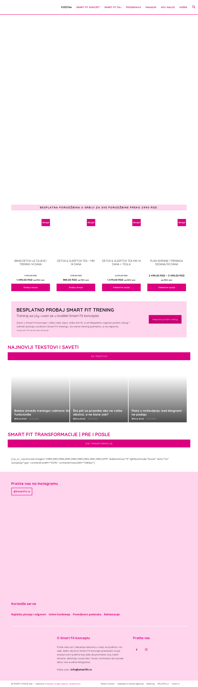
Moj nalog (168, 7)
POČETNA (66, 7)
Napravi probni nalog (165, 319)
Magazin (151, 7)
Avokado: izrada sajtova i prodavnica (62, 683)
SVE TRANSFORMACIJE (99, 443)
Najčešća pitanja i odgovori (28, 614)
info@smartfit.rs (81, 669)
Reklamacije (112, 614)
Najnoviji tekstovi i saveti (43, 347)
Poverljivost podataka (87, 614)
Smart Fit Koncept (88, 7)
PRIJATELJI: (163, 683)
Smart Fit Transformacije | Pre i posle (59, 434)
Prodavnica (133, 7)
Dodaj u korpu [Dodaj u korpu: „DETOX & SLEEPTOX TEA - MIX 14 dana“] (76, 287)
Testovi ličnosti (108, 683)
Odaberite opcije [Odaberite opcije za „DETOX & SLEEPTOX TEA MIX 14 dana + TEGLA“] (121, 287)
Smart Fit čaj (112, 7)
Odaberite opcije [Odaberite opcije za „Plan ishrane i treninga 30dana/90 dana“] (166, 287)
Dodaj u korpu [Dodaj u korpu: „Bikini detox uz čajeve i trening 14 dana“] (31, 287)
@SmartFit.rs (21, 491)
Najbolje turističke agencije (130, 683)
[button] (193, 7)
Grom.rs (176, 683)
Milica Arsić (20, 418)
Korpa (183, 7)
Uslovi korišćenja (59, 614)
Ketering (150, 683)
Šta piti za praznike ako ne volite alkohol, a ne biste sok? (97, 412)
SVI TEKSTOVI (99, 356)
